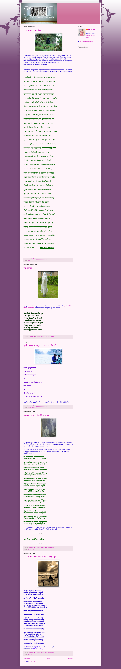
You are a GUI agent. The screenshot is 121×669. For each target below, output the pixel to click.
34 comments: (51, 336)
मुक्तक (29, 338)
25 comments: (51, 259)
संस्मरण (33, 549)
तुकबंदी (29, 260)
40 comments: (51, 652)
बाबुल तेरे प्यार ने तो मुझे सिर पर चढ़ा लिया (39, 415)
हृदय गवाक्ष (32, 8)
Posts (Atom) (33, 661)
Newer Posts (27, 658)
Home (48, 658)
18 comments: (51, 406)
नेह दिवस (33, 407)
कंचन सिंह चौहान (91, 29)
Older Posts (70, 658)
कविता (29, 654)
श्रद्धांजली (29, 549)
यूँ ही (36, 407)
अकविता (29, 407)
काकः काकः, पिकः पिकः (32, 30)
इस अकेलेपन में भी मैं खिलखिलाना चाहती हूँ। (40, 557)
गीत (31, 654)
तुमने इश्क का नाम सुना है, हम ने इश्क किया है (40, 345)
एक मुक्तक (28, 268)
